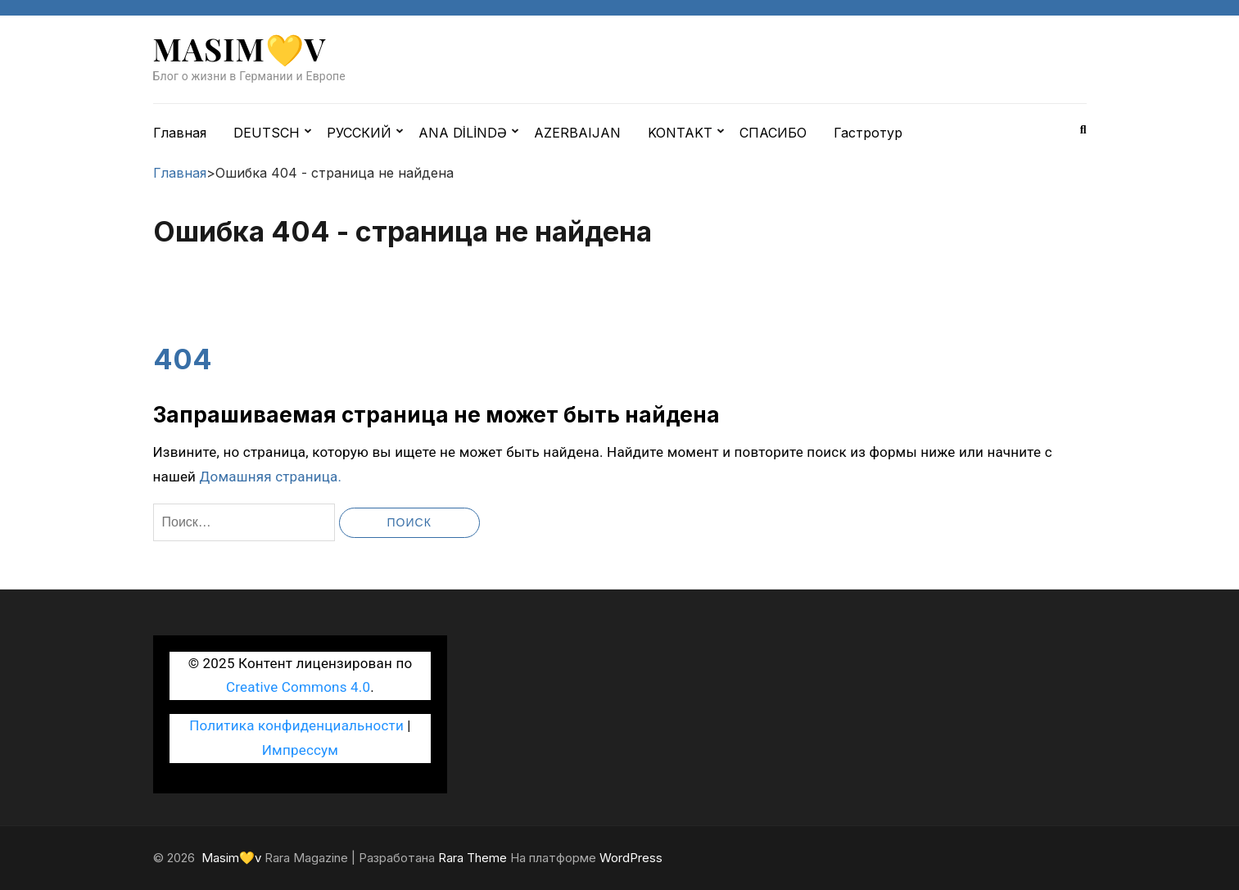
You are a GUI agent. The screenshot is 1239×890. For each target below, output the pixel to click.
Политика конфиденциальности (296, 725)
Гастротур (868, 132)
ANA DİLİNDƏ (463, 132)
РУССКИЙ (359, 132)
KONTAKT (680, 132)
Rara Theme (472, 857)
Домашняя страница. (271, 476)
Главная (179, 132)
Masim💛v (240, 49)
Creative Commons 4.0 (298, 687)
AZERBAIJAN (577, 132)
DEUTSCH (266, 132)
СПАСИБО (773, 132)
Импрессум (300, 750)
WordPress (630, 857)
